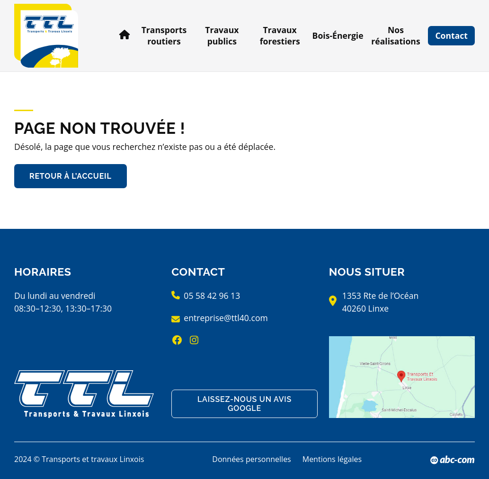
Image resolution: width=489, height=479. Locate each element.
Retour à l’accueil (70, 176)
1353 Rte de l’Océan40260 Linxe (380, 302)
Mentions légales (332, 459)
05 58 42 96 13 (212, 295)
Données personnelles (251, 459)
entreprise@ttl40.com (225, 317)
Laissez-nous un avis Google (244, 404)
